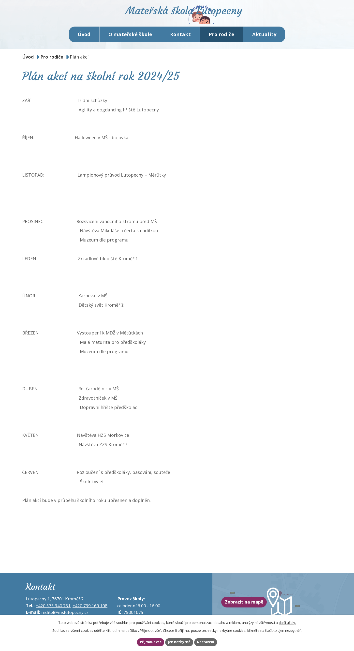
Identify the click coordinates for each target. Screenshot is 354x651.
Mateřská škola (198, 18)
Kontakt (180, 41)
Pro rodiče (221, 41)
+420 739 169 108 (90, 613)
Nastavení (212, 641)
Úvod (84, 41)
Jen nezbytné (179, 641)
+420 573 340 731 (53, 613)
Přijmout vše (144, 641)
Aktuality (264, 41)
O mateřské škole (130, 41)
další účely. (287, 621)
